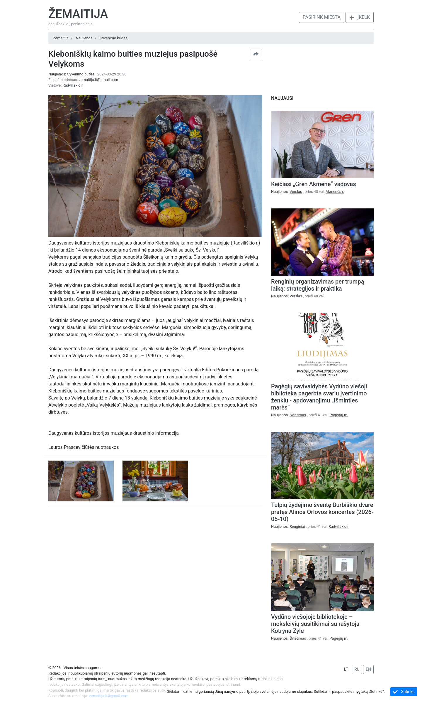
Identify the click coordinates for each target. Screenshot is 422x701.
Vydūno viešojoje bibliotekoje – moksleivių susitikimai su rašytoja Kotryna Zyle (315, 623)
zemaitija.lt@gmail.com (98, 79)
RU (357, 669)
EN (368, 669)
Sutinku (404, 691)
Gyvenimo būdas (113, 38)
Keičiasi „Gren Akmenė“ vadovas (313, 184)
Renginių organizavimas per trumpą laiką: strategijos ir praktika (317, 285)
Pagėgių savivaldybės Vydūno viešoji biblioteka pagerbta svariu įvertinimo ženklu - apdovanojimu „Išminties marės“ (319, 397)
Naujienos (84, 38)
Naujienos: (72, 74)
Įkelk (359, 17)
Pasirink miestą (322, 17)
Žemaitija (78, 14)
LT (346, 669)
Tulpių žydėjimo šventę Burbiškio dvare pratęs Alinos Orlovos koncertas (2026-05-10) (322, 512)
